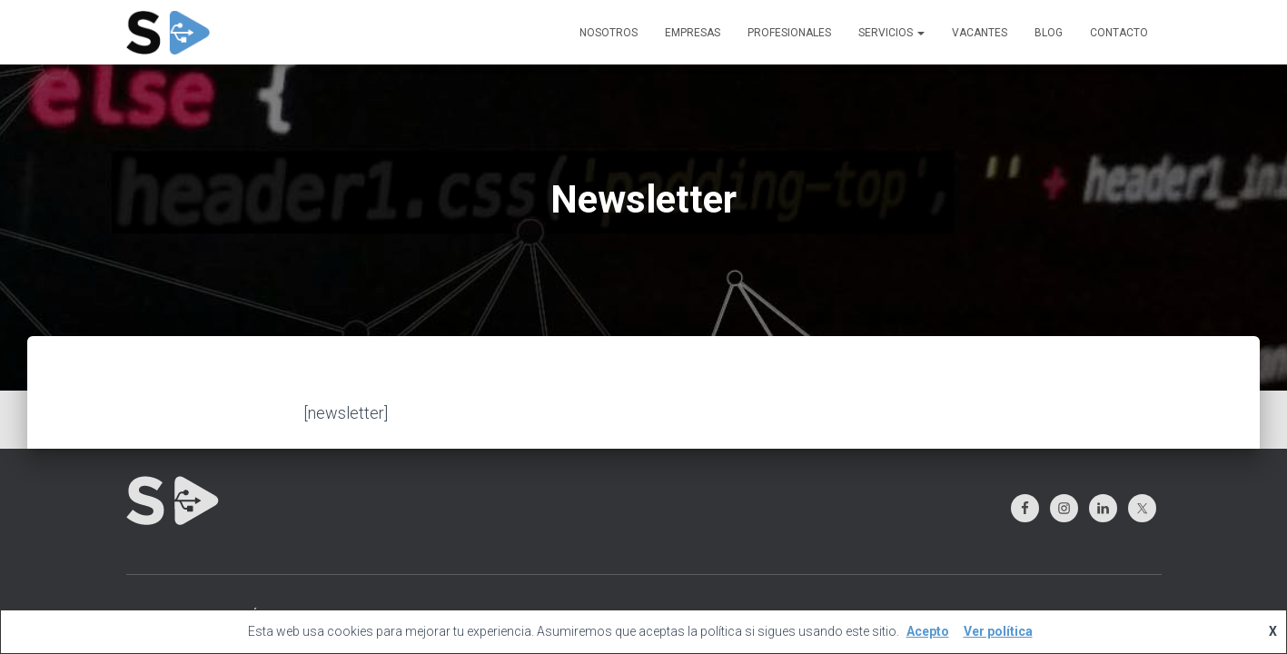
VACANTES (979, 32)
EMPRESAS (692, 32)
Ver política (998, 631)
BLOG (1049, 32)
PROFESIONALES (789, 32)
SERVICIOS (891, 32)
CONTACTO (1119, 32)
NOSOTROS (608, 32)
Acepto (927, 631)
